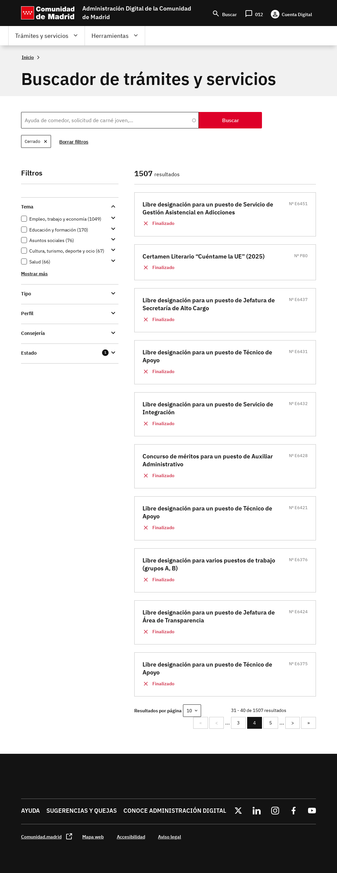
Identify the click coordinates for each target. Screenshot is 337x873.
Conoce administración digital (174, 810)
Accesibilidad (131, 836)
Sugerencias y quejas (81, 810)
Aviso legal (169, 836)
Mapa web (93, 836)
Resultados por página (158, 710)
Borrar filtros (74, 142)
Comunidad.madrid (41, 836)
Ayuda (30, 810)
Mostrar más (34, 273)
